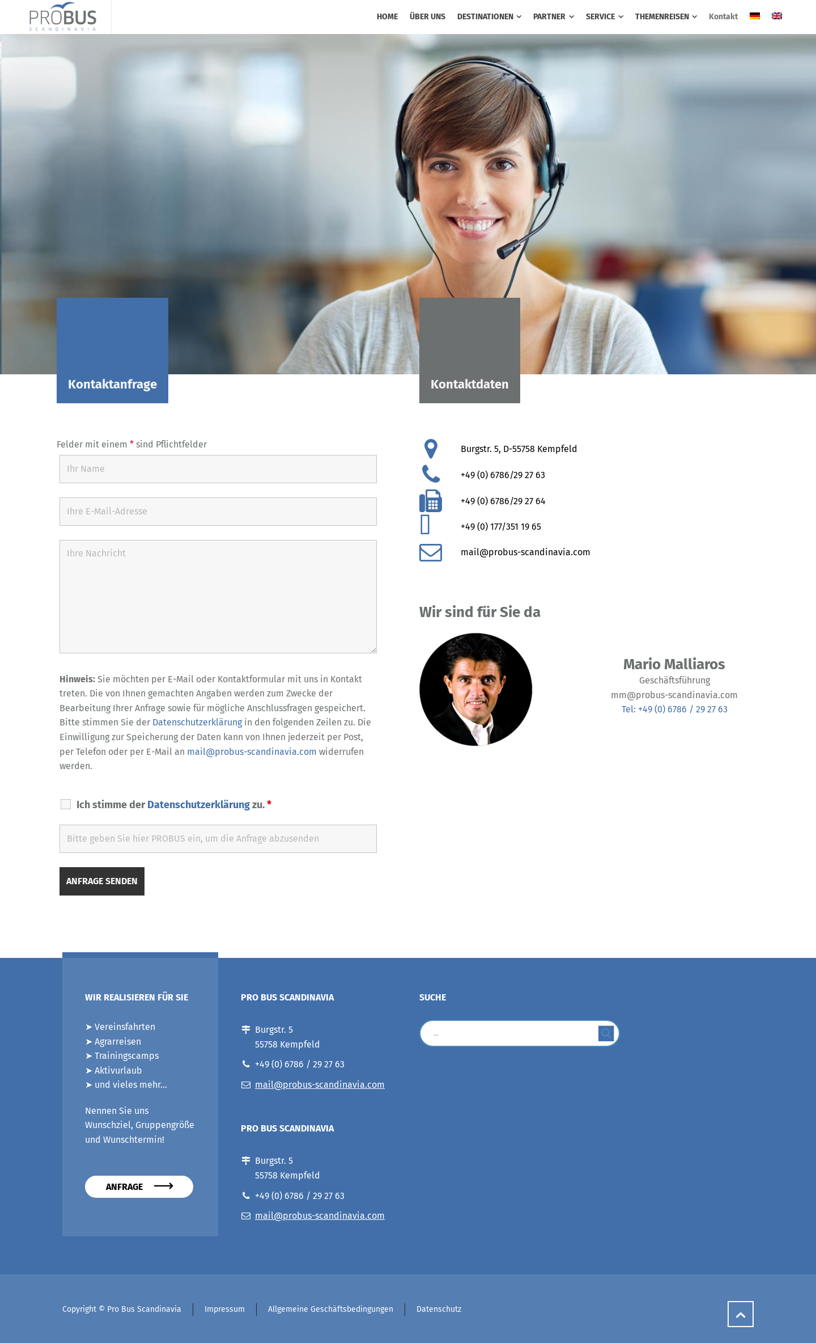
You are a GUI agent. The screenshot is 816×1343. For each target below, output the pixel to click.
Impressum (225, 1309)
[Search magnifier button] (606, 1033)
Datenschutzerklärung (197, 722)
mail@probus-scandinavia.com (252, 751)
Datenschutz (438, 1309)
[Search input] (515, 1033)
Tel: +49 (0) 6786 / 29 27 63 (675, 709)
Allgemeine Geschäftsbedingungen (330, 1309)
